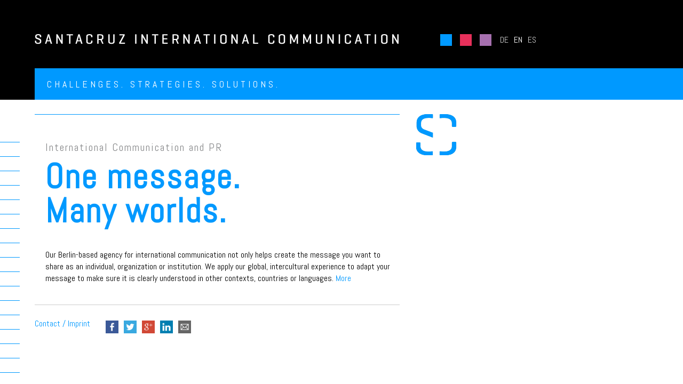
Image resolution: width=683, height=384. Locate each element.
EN (518, 39)
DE (504, 39)
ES (532, 39)
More (343, 278)
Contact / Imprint (62, 323)
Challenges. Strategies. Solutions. (163, 84)
